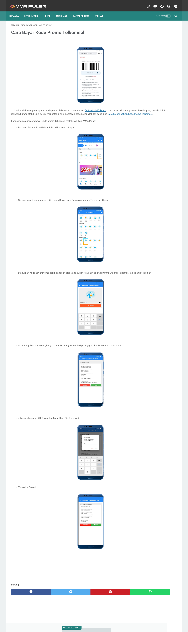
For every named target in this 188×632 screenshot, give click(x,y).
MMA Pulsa (89, 627)
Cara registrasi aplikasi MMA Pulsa (150, 213)
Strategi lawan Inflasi (143, 348)
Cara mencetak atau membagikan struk (152, 174)
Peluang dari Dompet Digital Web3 (149, 309)
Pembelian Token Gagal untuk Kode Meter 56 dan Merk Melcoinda (154, 316)
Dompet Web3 (155, 125)
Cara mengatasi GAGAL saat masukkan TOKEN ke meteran (152, 187)
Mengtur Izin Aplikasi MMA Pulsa (149, 298)
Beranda (15, 11)
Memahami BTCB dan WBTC (147, 260)
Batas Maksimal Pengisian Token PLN (151, 131)
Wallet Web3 (139, 125)
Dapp (49, 11)
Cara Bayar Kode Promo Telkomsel (150, 142)
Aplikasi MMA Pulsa (95, 108)
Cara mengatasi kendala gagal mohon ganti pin (154, 201)
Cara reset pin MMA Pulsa (149, 69)
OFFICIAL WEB (33, 11)
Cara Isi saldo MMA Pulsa (148, 100)
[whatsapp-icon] (146, 3)
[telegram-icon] (174, 3)
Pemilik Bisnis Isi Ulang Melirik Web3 (150, 323)
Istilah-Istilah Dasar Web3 (145, 246)
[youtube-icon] (153, 3)
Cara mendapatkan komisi (146, 180)
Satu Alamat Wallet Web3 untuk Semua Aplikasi (152, 341)
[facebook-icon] (160, 3)
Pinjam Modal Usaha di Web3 (147, 329)
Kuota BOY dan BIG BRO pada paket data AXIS (153, 253)
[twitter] (53, 596)
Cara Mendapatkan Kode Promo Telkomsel (76, 115)
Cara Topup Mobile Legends (147, 164)
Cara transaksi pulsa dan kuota (148, 224)
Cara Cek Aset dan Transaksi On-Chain (151, 147)
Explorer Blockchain (143, 235)
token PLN (139, 364)
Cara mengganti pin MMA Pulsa (148, 208)
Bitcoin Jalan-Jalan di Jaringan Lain (150, 136)
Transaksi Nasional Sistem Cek (148, 353)
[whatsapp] (108, 596)
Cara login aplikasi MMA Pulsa (148, 169)
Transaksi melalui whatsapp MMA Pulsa (152, 359)
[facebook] (25, 596)
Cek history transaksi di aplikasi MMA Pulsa (154, 229)
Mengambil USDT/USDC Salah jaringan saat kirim (154, 277)
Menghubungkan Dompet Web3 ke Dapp (152, 293)
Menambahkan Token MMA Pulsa (149, 265)
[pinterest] (80, 596)
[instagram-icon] (167, 3)
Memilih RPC (169, 260)
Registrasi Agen (141, 334)
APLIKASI (100, 11)
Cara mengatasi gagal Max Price (149, 194)
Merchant (63, 11)
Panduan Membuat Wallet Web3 (148, 304)
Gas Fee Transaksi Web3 (145, 240)
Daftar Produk (83, 11)
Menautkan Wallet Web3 (145, 271)
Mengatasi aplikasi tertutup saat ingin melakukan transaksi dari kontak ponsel (152, 286)
